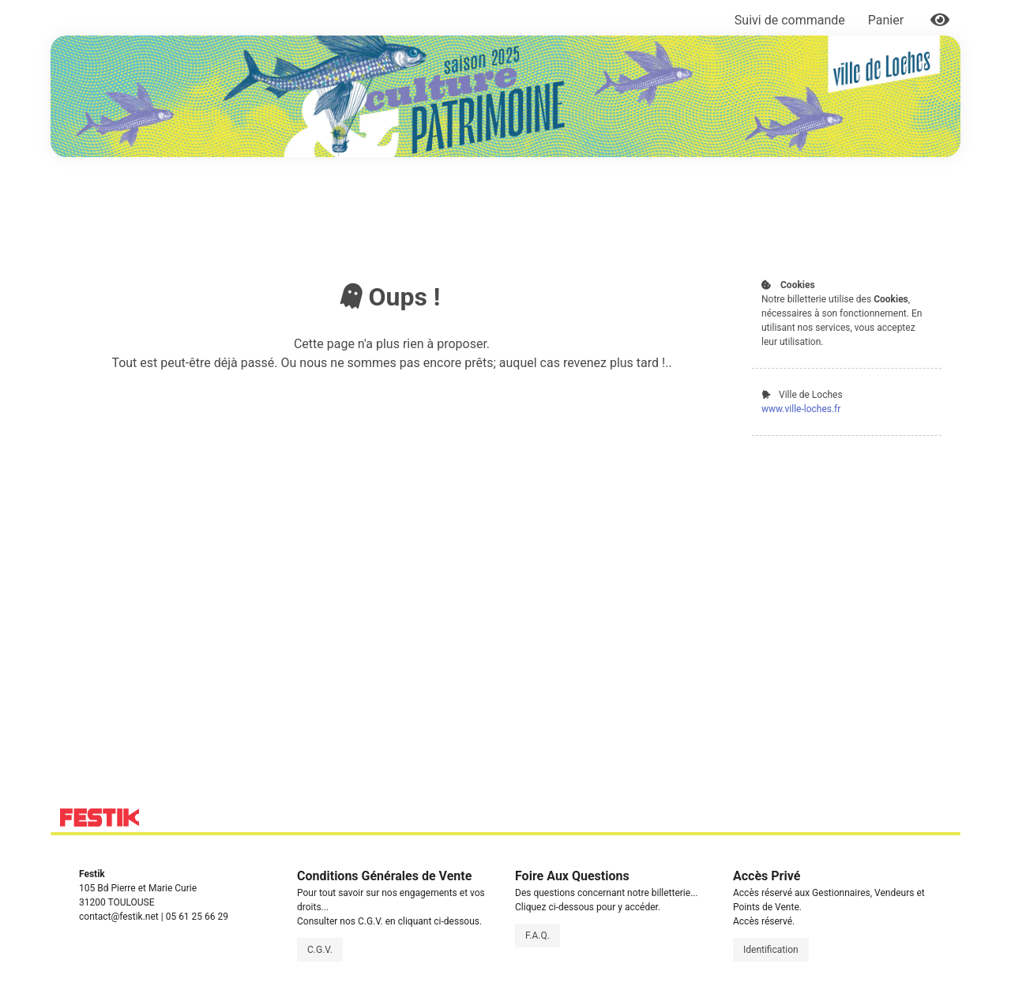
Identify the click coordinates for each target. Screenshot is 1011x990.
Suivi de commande (790, 20)
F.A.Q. (537, 935)
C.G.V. (320, 949)
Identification (771, 949)
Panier (887, 20)
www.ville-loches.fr (800, 408)
